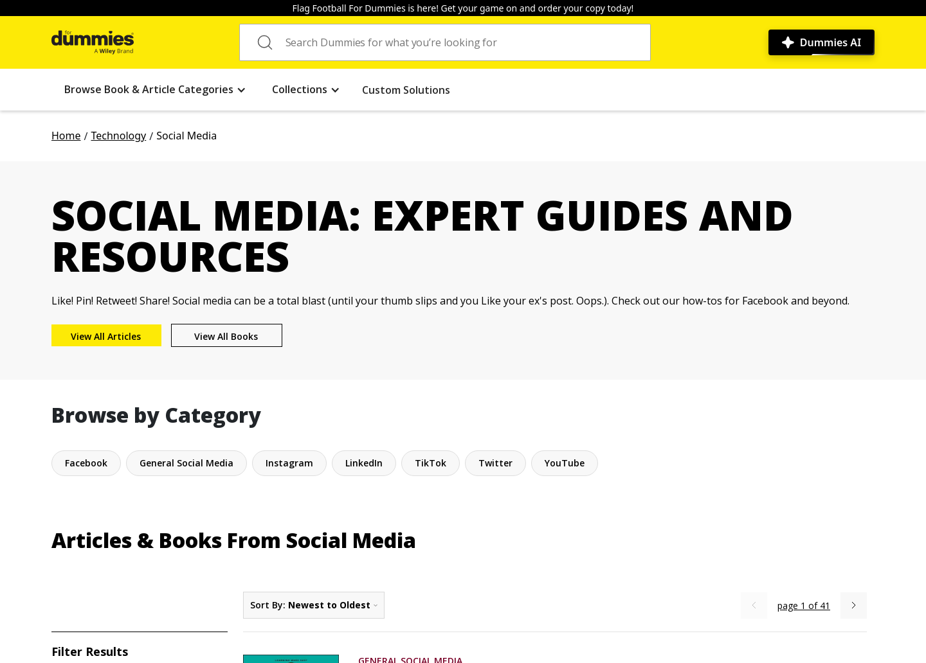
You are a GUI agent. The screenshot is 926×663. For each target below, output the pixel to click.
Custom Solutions (406, 90)
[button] (155, 89)
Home (66, 135)
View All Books (226, 336)
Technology (118, 135)
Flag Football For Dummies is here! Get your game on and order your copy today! (463, 8)
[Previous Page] (754, 605)
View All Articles (106, 336)
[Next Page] (853, 605)
